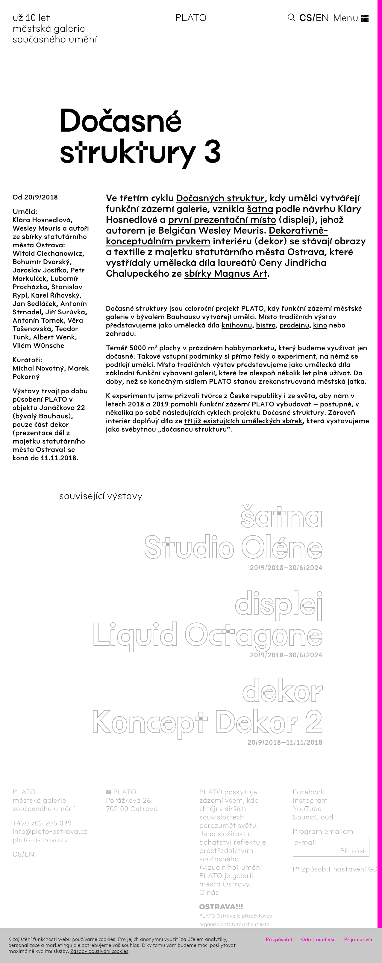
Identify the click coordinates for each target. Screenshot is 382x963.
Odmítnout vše (318, 939)
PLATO (191, 18)
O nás (209, 892)
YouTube (307, 809)
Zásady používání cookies (99, 951)
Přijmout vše (359, 939)
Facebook (309, 792)
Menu (351, 18)
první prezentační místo (222, 220)
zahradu (120, 333)
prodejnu (294, 325)
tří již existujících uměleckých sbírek (243, 421)
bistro (265, 325)
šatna (260, 209)
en (322, 18)
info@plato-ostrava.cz (50, 831)
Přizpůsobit (279, 939)
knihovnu (237, 325)
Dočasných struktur (220, 198)
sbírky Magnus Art (225, 274)
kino (320, 325)
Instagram (310, 800)
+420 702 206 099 (42, 823)
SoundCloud (313, 817)
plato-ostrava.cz (40, 840)
